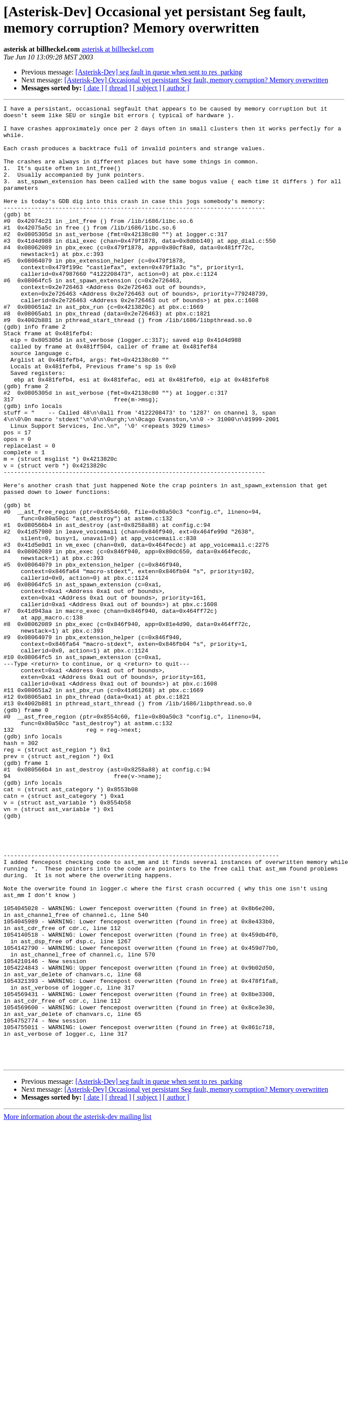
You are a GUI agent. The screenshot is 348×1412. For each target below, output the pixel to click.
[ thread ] (118, 88)
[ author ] (176, 88)
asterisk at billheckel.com (118, 49)
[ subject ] (147, 88)
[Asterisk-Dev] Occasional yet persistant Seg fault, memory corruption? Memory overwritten (196, 80)
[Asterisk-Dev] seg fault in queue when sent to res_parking (159, 72)
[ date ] (93, 88)
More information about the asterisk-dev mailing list (77, 1308)
